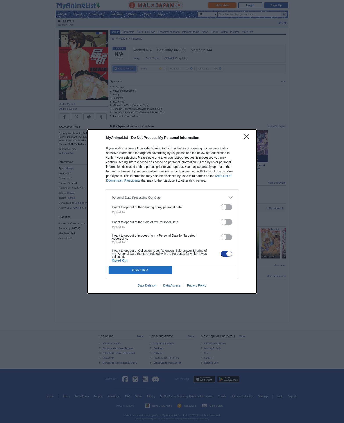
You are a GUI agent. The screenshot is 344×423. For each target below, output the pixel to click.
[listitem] (172, 197)
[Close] (248, 138)
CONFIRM (140, 270)
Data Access (171, 285)
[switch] (226, 207)
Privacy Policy (196, 285)
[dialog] (172, 211)
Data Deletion (147, 285)
